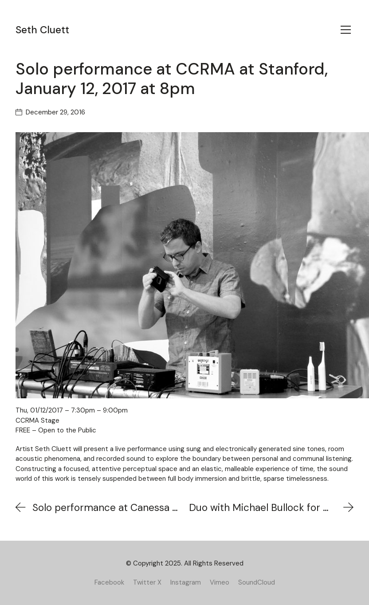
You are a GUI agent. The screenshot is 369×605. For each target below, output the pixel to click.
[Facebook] (109, 582)
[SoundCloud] (256, 582)
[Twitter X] (147, 582)
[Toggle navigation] (345, 29)
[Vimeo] (219, 582)
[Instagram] (185, 582)
